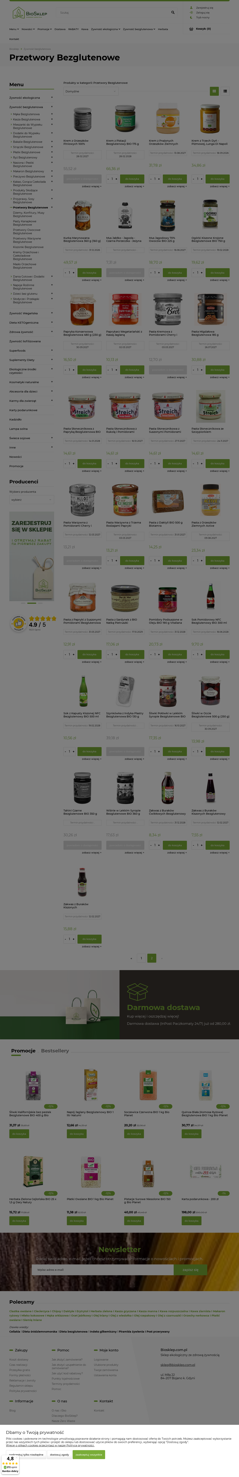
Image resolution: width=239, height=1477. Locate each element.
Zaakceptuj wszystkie (89, 1454)
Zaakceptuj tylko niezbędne (26, 1454)
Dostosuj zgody (59, 1454)
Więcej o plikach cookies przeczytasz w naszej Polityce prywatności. (50, 1445)
